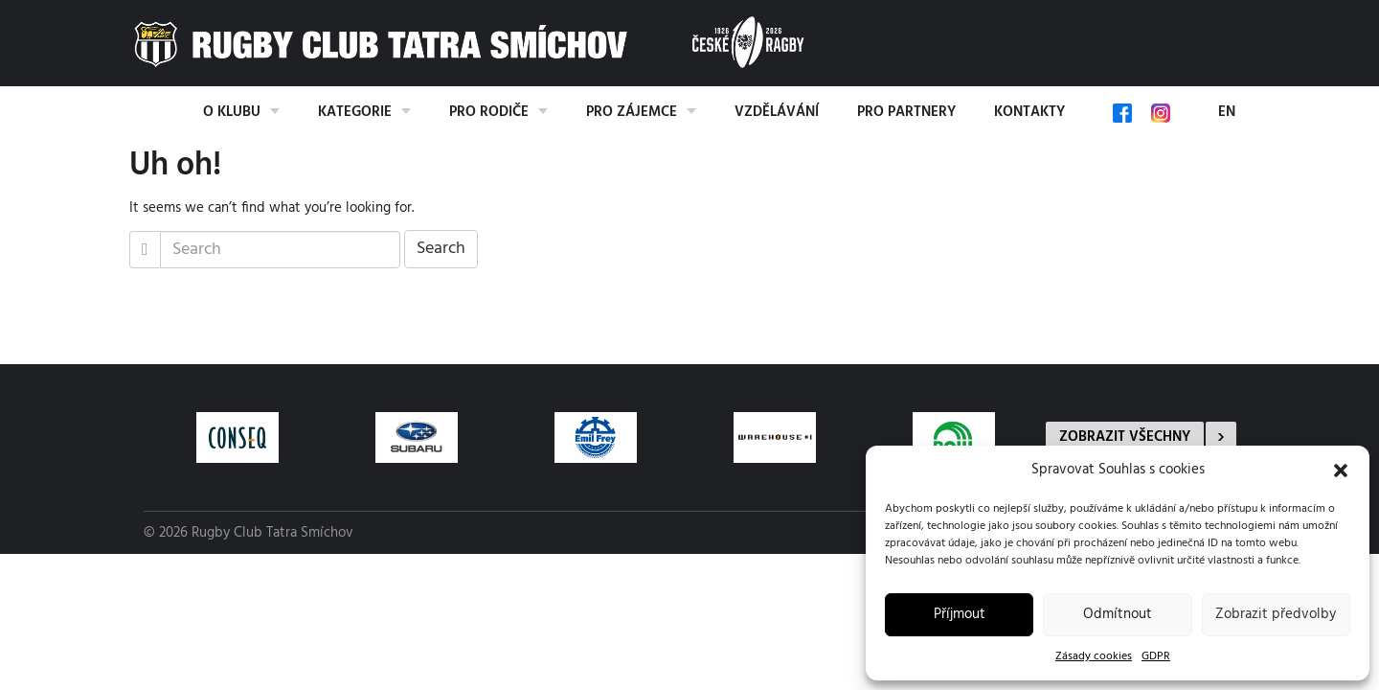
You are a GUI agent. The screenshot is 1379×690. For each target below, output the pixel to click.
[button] (1340, 470)
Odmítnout (1117, 614)
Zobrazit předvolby (1275, 614)
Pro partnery (906, 112)
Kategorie (355, 112)
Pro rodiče (489, 112)
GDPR (1156, 656)
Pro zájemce (631, 112)
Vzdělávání (777, 112)
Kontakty (1029, 112)
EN (1226, 112)
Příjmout (959, 614)
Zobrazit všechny (1124, 437)
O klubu (231, 112)
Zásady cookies (1093, 656)
